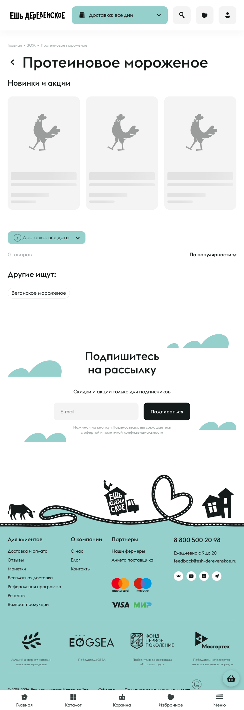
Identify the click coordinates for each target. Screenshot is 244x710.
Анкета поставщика (132, 559)
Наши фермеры (128, 551)
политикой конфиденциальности (133, 432)
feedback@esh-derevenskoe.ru (205, 560)
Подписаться (167, 411)
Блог (75, 559)
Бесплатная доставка (30, 577)
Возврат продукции (28, 604)
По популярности (210, 255)
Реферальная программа (34, 586)
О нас (77, 551)
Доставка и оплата (28, 551)
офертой (91, 432)
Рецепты (16, 595)
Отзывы (16, 559)
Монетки (17, 568)
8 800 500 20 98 (197, 539)
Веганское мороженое (38, 293)
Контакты (81, 568)
